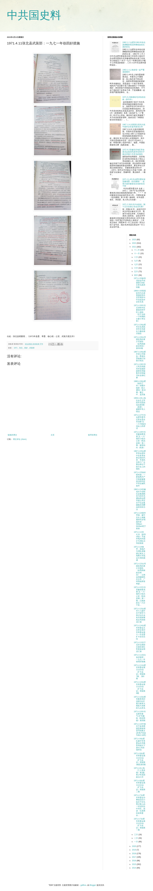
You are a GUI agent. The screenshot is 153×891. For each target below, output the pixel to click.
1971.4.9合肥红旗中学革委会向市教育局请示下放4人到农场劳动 (139, 744)
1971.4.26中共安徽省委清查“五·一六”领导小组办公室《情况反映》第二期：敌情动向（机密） (140, 440)
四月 (136, 275)
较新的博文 (12, 435)
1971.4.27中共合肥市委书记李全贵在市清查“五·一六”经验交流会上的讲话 (140, 421)
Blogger (93, 885)
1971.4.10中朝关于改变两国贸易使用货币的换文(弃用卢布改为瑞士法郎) (140, 729)
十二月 (137, 250)
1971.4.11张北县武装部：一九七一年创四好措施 (140, 658)
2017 (134, 857)
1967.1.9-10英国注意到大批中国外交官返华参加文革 (133, 125)
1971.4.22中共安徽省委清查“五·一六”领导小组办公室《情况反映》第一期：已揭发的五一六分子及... (140, 596)
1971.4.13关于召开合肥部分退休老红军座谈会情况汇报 (140, 646)
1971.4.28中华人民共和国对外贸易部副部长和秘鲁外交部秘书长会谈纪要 (140, 371)
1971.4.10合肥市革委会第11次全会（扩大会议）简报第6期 (140, 687)
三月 (136, 834)
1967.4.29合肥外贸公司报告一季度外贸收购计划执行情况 (140, 356)
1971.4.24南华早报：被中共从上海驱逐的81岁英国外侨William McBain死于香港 (140, 521)
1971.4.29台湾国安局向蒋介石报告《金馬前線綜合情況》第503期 (140, 342)
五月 (136, 271)
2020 (134, 846)
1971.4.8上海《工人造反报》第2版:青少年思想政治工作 (139, 772)
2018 (134, 853)
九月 (136, 261)
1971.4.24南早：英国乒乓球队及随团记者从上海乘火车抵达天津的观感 (139, 553)
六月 (136, 268)
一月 (136, 842)
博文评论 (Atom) (19, 439)
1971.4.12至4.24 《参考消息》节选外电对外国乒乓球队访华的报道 (140, 537)
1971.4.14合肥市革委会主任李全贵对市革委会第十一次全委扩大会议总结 (140, 632)
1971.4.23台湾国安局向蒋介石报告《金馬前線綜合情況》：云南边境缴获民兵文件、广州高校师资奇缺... (140, 574)
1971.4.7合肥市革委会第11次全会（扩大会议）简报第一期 (139, 824)
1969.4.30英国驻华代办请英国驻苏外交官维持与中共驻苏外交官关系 (140, 296)
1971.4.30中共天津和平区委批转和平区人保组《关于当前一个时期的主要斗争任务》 (140, 313)
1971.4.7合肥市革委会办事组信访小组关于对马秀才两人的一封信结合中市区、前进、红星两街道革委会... (139, 805)
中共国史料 (34, 15)
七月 (136, 264)
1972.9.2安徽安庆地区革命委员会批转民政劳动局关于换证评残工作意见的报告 (133, 152)
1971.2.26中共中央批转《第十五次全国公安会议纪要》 (133, 205)
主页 (52, 435)
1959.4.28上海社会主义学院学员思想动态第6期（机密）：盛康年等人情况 (140, 404)
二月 (136, 838)
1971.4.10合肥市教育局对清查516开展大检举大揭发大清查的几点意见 (140, 702)
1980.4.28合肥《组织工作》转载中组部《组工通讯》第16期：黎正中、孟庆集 (140, 388)
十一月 (137, 253)
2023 (134, 240)
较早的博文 (92, 435)
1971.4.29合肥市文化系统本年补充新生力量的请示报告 (140, 329)
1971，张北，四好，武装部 (24, 348)
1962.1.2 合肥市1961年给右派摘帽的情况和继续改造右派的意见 (133, 44)
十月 (136, 257)
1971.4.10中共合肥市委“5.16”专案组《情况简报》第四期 (140, 716)
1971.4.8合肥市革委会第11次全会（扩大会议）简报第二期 (139, 786)
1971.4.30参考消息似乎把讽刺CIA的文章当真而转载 (140, 282)
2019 (134, 850)
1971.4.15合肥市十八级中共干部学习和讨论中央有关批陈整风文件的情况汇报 (140, 615)
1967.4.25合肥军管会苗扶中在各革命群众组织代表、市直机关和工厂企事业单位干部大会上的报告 (140, 460)
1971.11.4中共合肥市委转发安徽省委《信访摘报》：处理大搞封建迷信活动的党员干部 (133, 182)
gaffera (83, 885)
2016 (134, 861)
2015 (134, 864)
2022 (134, 243)
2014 (134, 868)
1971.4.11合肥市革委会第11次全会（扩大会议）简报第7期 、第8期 (140, 672)
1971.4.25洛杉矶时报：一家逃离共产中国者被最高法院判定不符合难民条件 (140, 479)
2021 (134, 247)
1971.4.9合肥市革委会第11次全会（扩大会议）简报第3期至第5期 (139, 759)
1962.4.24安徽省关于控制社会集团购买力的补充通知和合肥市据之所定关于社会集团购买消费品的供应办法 (140, 499)
